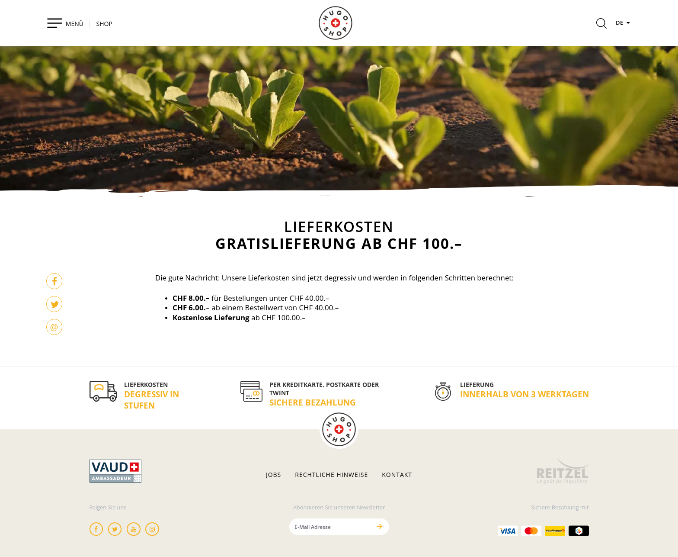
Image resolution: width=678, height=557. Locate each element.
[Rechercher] (601, 25)
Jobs (273, 475)
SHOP (104, 23)
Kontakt (397, 475)
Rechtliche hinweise (331, 475)
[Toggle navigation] (65, 23)
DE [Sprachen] (624, 22)
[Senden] (379, 526)
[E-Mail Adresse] (330, 526)
